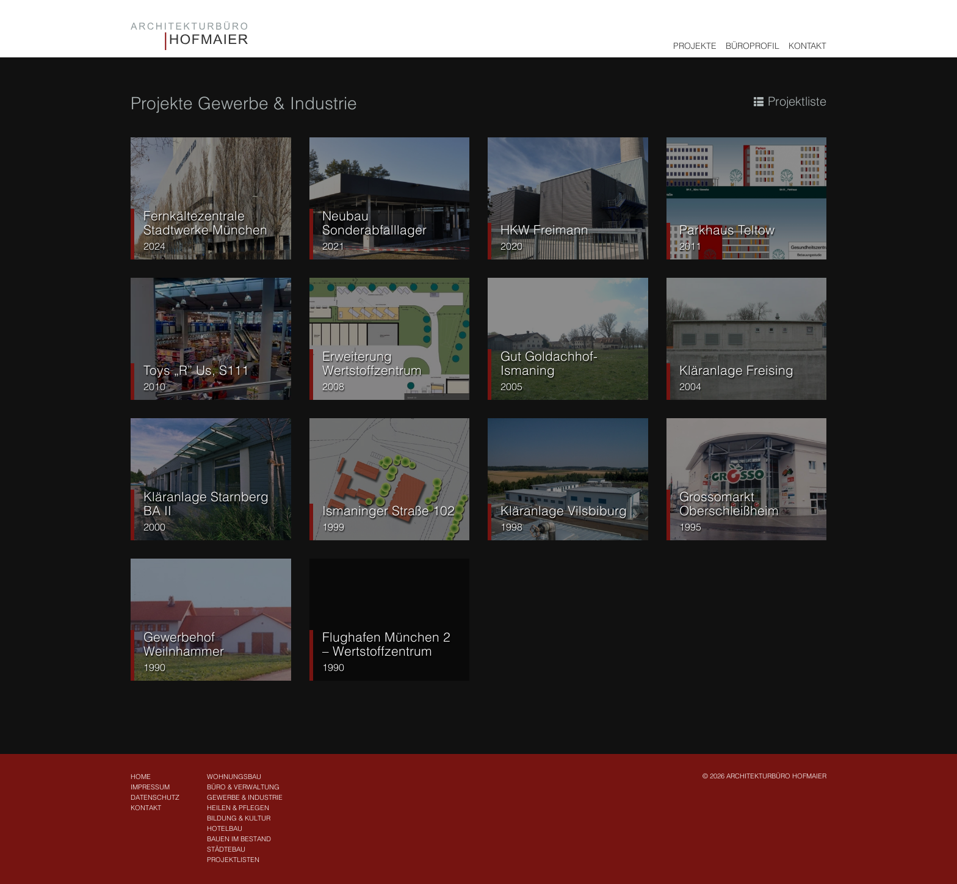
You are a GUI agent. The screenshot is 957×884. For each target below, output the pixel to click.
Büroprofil (752, 45)
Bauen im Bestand (239, 839)
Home (141, 776)
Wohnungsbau (234, 776)
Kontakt (807, 45)
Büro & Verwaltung (243, 787)
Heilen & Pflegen (238, 807)
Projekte (695, 45)
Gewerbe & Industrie (245, 797)
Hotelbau (224, 828)
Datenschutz (155, 797)
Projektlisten (233, 859)
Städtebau (226, 849)
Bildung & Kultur (238, 818)
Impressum (150, 787)
